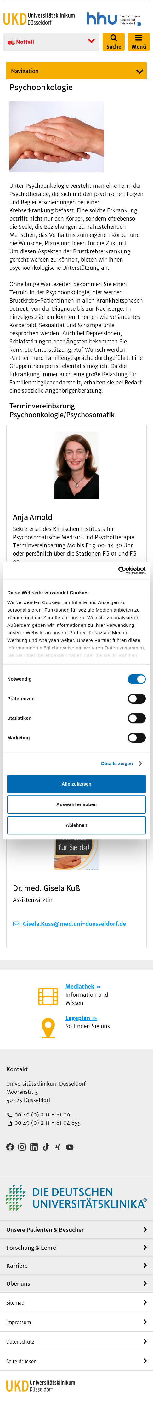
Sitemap (15, 1303)
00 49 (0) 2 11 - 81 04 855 (47, 1123)
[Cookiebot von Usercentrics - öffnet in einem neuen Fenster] (118, 570)
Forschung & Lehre (31, 1247)
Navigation (25, 71)
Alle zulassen (76, 784)
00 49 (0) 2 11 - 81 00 (41, 1114)
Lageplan (77, 1018)
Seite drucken (21, 1361)
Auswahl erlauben (76, 804)
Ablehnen (76, 825)
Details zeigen (117, 763)
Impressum (18, 1322)
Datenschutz (20, 1342)
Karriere (17, 1265)
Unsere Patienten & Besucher (45, 1229)
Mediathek (79, 986)
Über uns (18, 1283)
